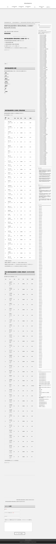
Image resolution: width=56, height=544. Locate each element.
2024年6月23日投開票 (43, 139)
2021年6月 (40, 292)
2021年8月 (40, 289)
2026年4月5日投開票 (43, 37)
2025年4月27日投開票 (43, 90)
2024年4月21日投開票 (43, 148)
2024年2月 (40, 245)
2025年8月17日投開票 (43, 72)
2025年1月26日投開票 (43, 105)
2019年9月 (40, 323)
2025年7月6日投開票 (43, 80)
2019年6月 (40, 327)
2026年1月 (40, 211)
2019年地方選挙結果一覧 (42, 376)
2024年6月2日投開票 (43, 142)
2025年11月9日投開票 (43, 58)
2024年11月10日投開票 (43, 116)
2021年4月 (40, 295)
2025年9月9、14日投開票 (43, 67)
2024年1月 (40, 246)
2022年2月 (40, 280)
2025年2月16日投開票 (43, 102)
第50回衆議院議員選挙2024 (43, 402)
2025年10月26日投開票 (43, 60)
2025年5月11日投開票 (43, 89)
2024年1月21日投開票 (43, 163)
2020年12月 (40, 301)
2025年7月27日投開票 (43, 75)
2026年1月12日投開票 (43, 50)
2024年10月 (40, 233)
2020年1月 (40, 317)
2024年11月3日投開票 (43, 117)
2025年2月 (40, 227)
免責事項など (48, 7)
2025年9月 (40, 217)
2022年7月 (40, 273)
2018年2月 (40, 351)
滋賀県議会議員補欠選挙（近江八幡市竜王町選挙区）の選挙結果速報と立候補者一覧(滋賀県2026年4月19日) (45, 171)
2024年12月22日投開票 (43, 109)
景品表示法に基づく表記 (41, 7)
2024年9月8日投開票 (43, 127)
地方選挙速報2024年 (28, 7)
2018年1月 (40, 352)
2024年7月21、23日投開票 (44, 134)
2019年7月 (40, 326)
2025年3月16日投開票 (43, 97)
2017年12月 (40, 354)
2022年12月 (40, 265)
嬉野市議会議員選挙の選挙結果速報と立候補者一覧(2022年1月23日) (15, 501)
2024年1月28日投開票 (43, 162)
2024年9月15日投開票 (43, 126)
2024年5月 (40, 240)
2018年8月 (40, 342)
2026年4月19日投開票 (43, 35)
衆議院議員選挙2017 (42, 405)
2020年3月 (40, 314)
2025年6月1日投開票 (43, 86)
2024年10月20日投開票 (43, 120)
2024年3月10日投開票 (43, 155)
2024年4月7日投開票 (43, 150)
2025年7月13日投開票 (43, 79)
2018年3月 (40, 349)
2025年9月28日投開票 (43, 65)
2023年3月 (40, 261)
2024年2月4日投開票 (43, 161)
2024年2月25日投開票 (43, 157)
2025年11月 (40, 214)
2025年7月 (40, 220)
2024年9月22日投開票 (43, 125)
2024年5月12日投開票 (43, 146)
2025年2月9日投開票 (43, 103)
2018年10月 (40, 339)
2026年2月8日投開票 (43, 45)
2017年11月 (40, 355)
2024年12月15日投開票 (43, 110)
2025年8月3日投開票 (43, 74)
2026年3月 (40, 208)
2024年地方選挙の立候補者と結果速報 (44, 383)
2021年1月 (40, 299)
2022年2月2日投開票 (43, 104)
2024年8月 (40, 236)
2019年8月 (40, 324)
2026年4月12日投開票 (43, 36)
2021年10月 (40, 286)
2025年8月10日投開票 (43, 73)
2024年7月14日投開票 (43, 135)
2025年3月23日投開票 (43, 96)
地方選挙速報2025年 (21, 7)
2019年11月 (40, 320)
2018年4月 (40, 348)
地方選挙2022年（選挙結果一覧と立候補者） (20, 266)
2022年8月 (40, 271)
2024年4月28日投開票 (43, 147)
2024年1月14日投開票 (43, 164)
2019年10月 (40, 321)
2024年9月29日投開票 (43, 124)
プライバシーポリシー (28, 540)
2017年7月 (40, 361)
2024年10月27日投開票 (43, 119)
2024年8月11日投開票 (43, 131)
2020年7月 (40, 308)
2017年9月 (40, 358)
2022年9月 (40, 270)
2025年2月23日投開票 (43, 101)
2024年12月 (40, 230)
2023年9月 (40, 252)
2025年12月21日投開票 (43, 51)
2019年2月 (40, 333)
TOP (7, 7)
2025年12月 (40, 212)
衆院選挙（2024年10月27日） (44, 118)
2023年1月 (40, 264)
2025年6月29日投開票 (43, 81)
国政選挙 (40, 391)
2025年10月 (40, 215)
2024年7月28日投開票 (43, 133)
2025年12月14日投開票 (43, 52)
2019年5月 (40, 329)
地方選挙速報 (16, 460)
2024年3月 (40, 243)
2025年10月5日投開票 (43, 64)
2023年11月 (40, 249)
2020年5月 (40, 311)
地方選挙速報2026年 (14, 7)
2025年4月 (40, 224)
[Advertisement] (28, 16)
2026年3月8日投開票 (43, 42)
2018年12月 (40, 336)
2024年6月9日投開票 (43, 141)
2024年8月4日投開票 (43, 132)
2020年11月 (40, 302)
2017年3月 (40, 367)
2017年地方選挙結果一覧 (42, 373)
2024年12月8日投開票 (43, 111)
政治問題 (40, 394)
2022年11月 (40, 267)
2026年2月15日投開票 (43, 44)
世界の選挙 (40, 389)
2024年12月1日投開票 (43, 112)
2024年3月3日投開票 (43, 156)
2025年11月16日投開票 (43, 57)
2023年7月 (40, 255)
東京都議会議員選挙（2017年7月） (44, 399)
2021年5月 (40, 293)
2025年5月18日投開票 (43, 88)
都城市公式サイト (7, 84)
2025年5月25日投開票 (43, 87)
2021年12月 (40, 283)
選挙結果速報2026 (28, 3)
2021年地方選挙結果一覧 (42, 379)
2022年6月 (40, 274)
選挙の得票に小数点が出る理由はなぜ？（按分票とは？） (24, 264)
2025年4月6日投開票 (43, 94)
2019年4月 (40, 330)
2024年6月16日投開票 (43, 140)
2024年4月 (40, 242)
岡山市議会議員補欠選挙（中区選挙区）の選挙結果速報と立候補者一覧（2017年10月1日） (45, 197)
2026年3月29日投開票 (43, 38)
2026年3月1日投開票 (43, 43)
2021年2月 (40, 298)
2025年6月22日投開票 (43, 82)
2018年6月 (40, 345)
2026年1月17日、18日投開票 (44, 49)
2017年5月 (40, 364)
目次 (34, 7)
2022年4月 (40, 277)
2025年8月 (40, 218)
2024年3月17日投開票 (43, 154)
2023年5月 (40, 258)
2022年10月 (40, 268)
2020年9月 (40, 305)
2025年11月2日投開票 (43, 59)
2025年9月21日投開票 (43, 66)
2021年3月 (40, 296)
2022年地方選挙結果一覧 (7, 33)
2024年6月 (40, 239)
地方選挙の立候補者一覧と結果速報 (44, 392)
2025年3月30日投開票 (43, 95)
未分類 (40, 395)
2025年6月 (40, 221)
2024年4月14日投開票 (43, 149)
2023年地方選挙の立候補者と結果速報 (44, 382)
